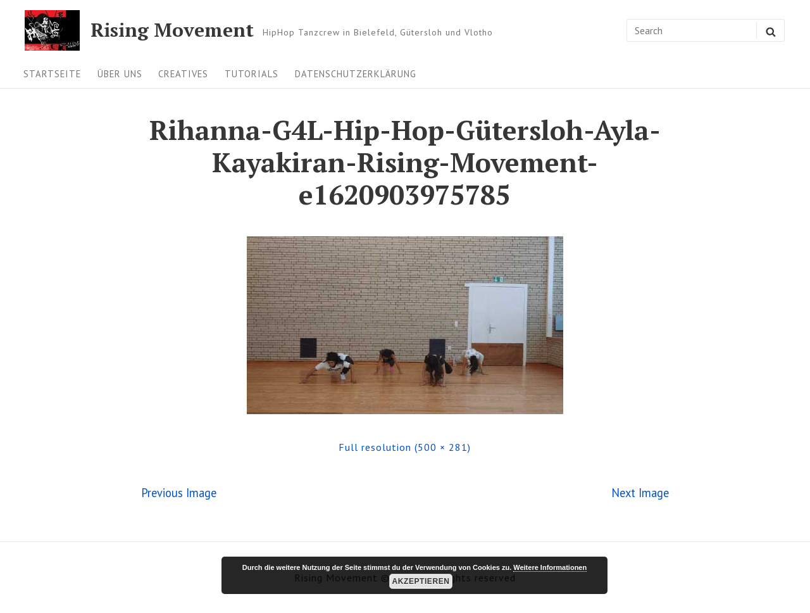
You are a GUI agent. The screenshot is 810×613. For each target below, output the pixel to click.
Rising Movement (172, 30)
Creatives (183, 74)
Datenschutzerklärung (355, 74)
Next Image (640, 492)
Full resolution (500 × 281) (405, 447)
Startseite (52, 74)
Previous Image (178, 492)
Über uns (119, 74)
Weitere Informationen (550, 567)
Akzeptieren (421, 581)
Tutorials (251, 74)
